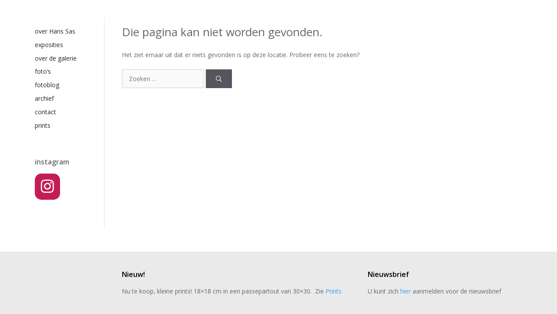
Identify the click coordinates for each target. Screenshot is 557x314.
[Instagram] (47, 187)
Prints (333, 291)
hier (405, 291)
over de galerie (56, 58)
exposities (49, 45)
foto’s (43, 71)
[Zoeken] (219, 78)
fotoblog (47, 85)
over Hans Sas (55, 31)
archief (44, 98)
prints (42, 125)
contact (45, 112)
